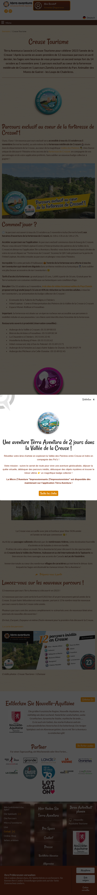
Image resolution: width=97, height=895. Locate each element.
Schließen (90, 399)
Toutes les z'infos (48, 493)
